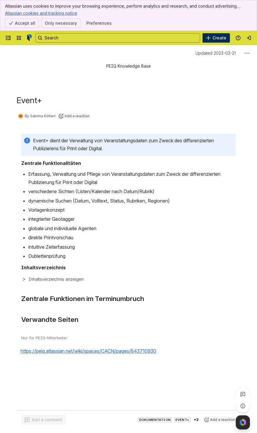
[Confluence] (29, 38)
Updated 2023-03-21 (215, 53)
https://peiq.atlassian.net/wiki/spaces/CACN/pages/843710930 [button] (88, 351)
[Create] (216, 38)
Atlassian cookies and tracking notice (41, 13)
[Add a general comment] (43, 419)
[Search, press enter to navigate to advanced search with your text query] (117, 38)
